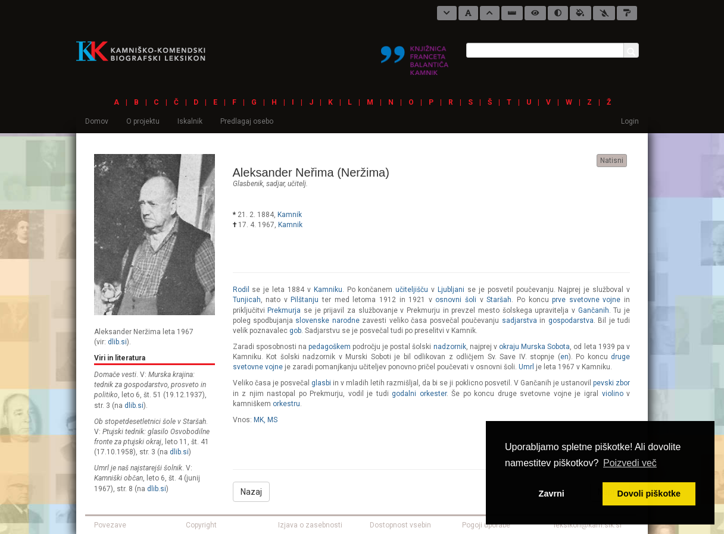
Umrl (526, 367)
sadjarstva (519, 320)
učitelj (297, 184)
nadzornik (449, 347)
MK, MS (265, 420)
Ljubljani (451, 289)
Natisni (611, 160)
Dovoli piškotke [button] (649, 493)
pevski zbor (611, 383)
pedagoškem (329, 347)
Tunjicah (247, 300)
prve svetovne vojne (586, 300)
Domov (96, 121)
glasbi (321, 383)
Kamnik (289, 215)
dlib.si (117, 342)
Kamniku (328, 289)
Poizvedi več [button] (630, 463)
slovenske (312, 320)
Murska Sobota (545, 347)
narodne (346, 320)
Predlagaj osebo (246, 121)
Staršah (498, 300)
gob (295, 330)
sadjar (275, 184)
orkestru (286, 404)
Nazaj (251, 492)
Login (630, 121)
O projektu (143, 121)
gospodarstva (571, 320)
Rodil (241, 289)
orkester (433, 393)
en (564, 357)
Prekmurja (284, 310)
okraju (509, 347)
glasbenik (248, 184)
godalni (404, 393)
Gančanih (593, 310)
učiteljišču (411, 289)
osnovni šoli (455, 300)
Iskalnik (189, 121)
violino (612, 393)
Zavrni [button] (551, 493)
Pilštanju (305, 300)
